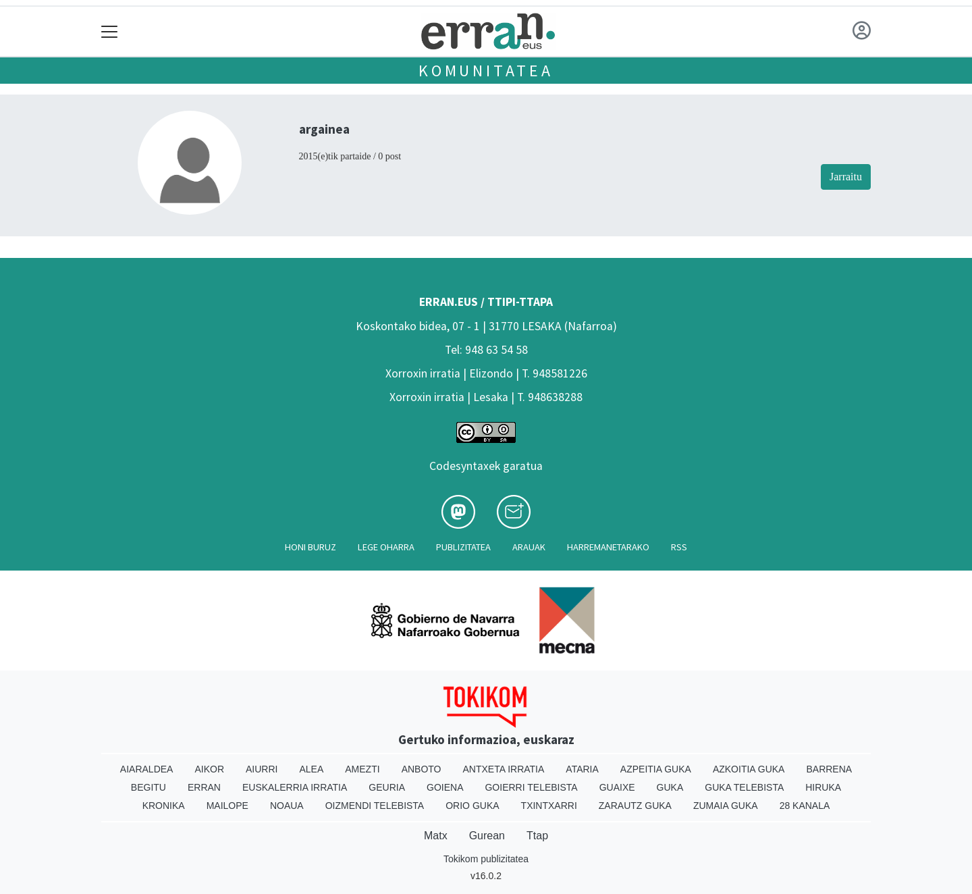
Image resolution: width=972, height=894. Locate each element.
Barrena (829, 769)
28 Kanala (805, 805)
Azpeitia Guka (655, 769)
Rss (679, 547)
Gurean (487, 835)
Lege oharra (386, 547)
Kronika (163, 805)
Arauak (528, 547)
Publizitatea (463, 547)
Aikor (209, 769)
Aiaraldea (146, 769)
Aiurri (261, 769)
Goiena (445, 787)
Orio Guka (472, 805)
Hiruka (823, 787)
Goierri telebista (531, 787)
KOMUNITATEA (486, 70)
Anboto (421, 769)
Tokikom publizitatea (486, 858)
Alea (311, 769)
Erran (204, 787)
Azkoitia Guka (749, 769)
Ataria (582, 769)
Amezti (362, 769)
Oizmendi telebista (375, 805)
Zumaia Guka (725, 805)
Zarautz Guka (635, 805)
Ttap (537, 835)
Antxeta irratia (504, 769)
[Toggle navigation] (109, 31)
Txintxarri (549, 805)
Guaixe (617, 787)
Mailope (227, 805)
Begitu (148, 787)
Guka (670, 787)
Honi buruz (310, 547)
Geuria (387, 787)
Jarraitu (846, 176)
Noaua (287, 805)
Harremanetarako (608, 547)
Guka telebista (744, 787)
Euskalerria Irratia (294, 787)
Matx (436, 835)
